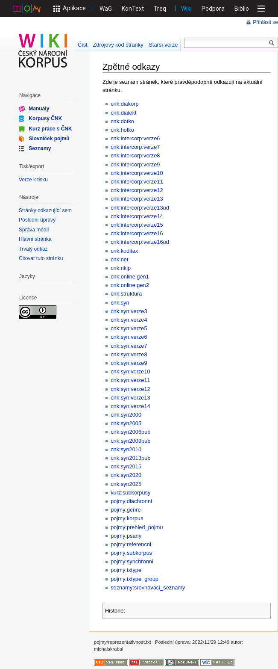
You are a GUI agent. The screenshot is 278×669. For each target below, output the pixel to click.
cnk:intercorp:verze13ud (140, 207)
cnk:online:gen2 (130, 285)
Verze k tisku (33, 180)
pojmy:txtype (126, 570)
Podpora (213, 8)
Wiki (186, 8)
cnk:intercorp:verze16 (137, 233)
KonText (133, 8)
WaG (105, 8)
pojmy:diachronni (131, 501)
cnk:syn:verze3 (129, 311)
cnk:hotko (122, 130)
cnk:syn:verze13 (130, 397)
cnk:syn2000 (126, 414)
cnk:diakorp (124, 104)
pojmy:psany (126, 536)
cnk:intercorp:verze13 (137, 198)
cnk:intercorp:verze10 (137, 173)
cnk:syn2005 (126, 423)
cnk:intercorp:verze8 (135, 155)
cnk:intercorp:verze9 (135, 164)
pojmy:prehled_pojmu (137, 527)
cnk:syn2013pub (130, 458)
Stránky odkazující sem (45, 210)
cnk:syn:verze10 (130, 371)
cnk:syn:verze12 (130, 389)
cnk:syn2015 (126, 466)
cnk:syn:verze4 (129, 320)
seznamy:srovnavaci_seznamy (148, 587)
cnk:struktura (126, 293)
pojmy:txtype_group (134, 579)
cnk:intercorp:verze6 (135, 138)
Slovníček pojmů (49, 139)
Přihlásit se (265, 22)
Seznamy (40, 148)
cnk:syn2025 (126, 484)
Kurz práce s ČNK (50, 128)
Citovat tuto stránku (41, 258)
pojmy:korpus (127, 518)
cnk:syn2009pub (130, 441)
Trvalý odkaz (33, 249)
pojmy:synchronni (132, 561)
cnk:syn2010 (126, 449)
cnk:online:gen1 (130, 276)
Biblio (241, 8)
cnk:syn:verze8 (129, 354)
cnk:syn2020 (126, 475)
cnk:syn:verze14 (130, 406)
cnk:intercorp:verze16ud (140, 242)
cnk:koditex (124, 251)
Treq (160, 8)
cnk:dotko (122, 121)
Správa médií (34, 230)
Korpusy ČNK (45, 118)
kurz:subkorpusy (130, 492)
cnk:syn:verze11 (130, 380)
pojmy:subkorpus (131, 553)
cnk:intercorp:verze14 (137, 216)
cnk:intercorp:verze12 (137, 190)
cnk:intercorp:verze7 (135, 147)
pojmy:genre (125, 509)
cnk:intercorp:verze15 (137, 225)
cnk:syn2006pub (130, 432)
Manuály (39, 109)
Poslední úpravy (37, 220)
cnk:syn (120, 302)
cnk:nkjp (121, 268)
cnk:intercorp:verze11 (137, 181)
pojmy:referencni (131, 544)
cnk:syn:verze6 (129, 337)
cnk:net (119, 259)
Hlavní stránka (35, 239)
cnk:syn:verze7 (129, 346)
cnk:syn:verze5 (129, 328)
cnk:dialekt (123, 113)
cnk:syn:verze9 (129, 363)
